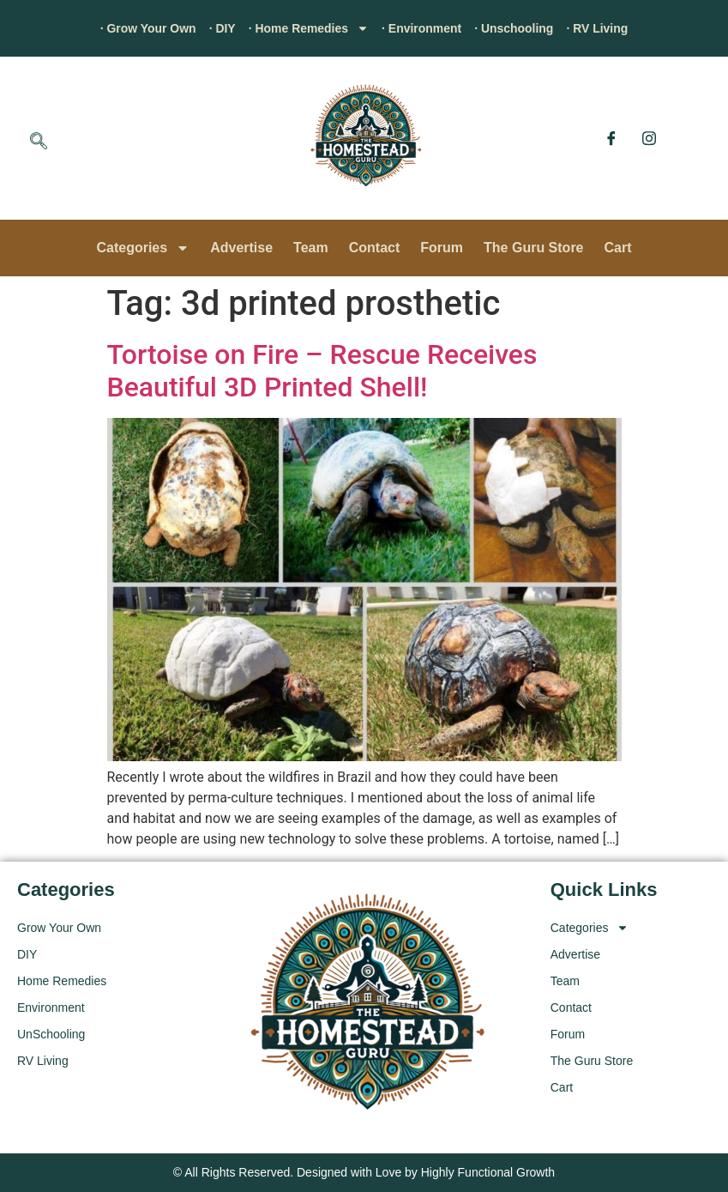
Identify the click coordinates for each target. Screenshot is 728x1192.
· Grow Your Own (119, 28)
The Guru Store (533, 247)
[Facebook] (611, 138)
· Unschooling (533, 28)
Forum (441, 247)
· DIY (204, 28)
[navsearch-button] (38, 142)
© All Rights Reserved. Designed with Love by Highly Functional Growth (364, 1172)
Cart (618, 247)
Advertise (241, 247)
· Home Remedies (300, 28)
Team (310, 247)
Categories (143, 248)
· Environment (429, 28)
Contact (374, 247)
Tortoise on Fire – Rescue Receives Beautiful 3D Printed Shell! (322, 370)
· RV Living (628, 28)
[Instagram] (649, 138)
